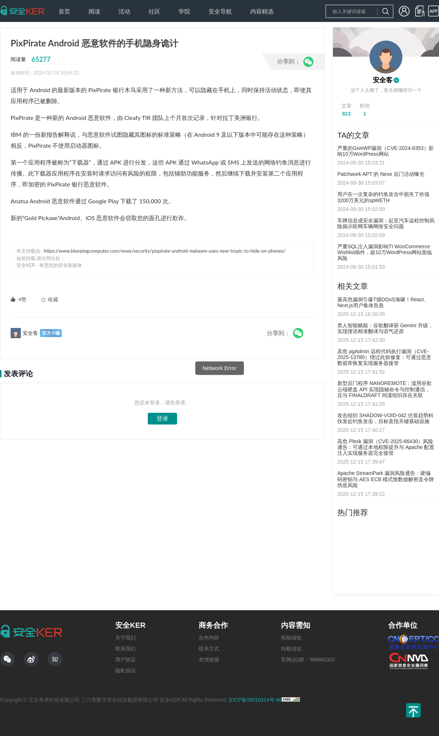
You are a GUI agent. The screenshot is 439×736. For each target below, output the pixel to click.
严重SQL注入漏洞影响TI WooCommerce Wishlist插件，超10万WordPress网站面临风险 (384, 252)
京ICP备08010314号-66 (255, 700)
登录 (162, 418)
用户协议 (125, 660)
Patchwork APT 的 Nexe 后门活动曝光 (380, 174)
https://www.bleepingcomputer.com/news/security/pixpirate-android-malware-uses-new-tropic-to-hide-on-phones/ (165, 251)
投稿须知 (291, 638)
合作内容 (209, 638)
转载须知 (291, 649)
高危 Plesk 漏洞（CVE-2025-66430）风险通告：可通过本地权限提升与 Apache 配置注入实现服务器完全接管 (385, 447)
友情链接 (209, 660)
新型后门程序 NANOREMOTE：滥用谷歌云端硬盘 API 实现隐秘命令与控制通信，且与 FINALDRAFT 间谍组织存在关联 (384, 389)
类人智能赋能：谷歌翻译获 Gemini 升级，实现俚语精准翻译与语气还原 (385, 328)
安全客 (383, 80)
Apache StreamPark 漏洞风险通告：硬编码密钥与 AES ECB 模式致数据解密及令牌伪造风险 (385, 479)
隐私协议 (125, 670)
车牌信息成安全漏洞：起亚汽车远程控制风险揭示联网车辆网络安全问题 (386, 223)
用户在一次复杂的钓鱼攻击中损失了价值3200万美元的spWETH (383, 197)
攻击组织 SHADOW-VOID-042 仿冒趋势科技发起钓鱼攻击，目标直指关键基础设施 (385, 418)
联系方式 (209, 649)
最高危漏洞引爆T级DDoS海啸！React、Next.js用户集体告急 (383, 302)
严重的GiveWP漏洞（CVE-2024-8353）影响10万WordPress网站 (385, 151)
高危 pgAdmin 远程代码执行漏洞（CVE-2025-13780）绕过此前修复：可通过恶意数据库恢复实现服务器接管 (384, 357)
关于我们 (125, 638)
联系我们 (125, 649)
